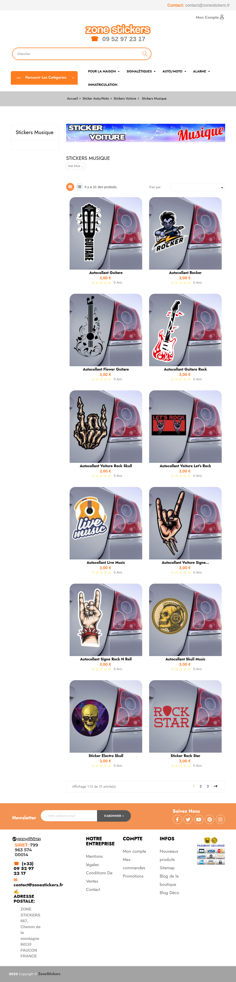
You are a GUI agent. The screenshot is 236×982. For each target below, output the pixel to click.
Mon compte (134, 851)
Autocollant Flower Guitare (106, 369)
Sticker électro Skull (105, 756)
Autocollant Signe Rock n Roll (106, 659)
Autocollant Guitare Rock (185, 369)
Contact (93, 889)
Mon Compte (210, 17)
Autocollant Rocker (185, 273)
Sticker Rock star (185, 756)
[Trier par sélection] (197, 187)
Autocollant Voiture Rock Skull (106, 466)
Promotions (133, 876)
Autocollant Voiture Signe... (185, 562)
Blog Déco (169, 893)
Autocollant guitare (106, 273)
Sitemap (167, 868)
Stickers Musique (34, 132)
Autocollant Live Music (106, 562)
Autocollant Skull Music (185, 659)
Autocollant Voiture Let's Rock (185, 466)
